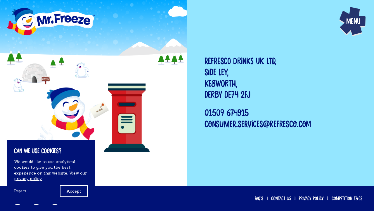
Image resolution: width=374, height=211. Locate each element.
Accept (73, 191)
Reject (20, 191)
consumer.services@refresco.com (258, 124)
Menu (353, 21)
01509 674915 (227, 113)
